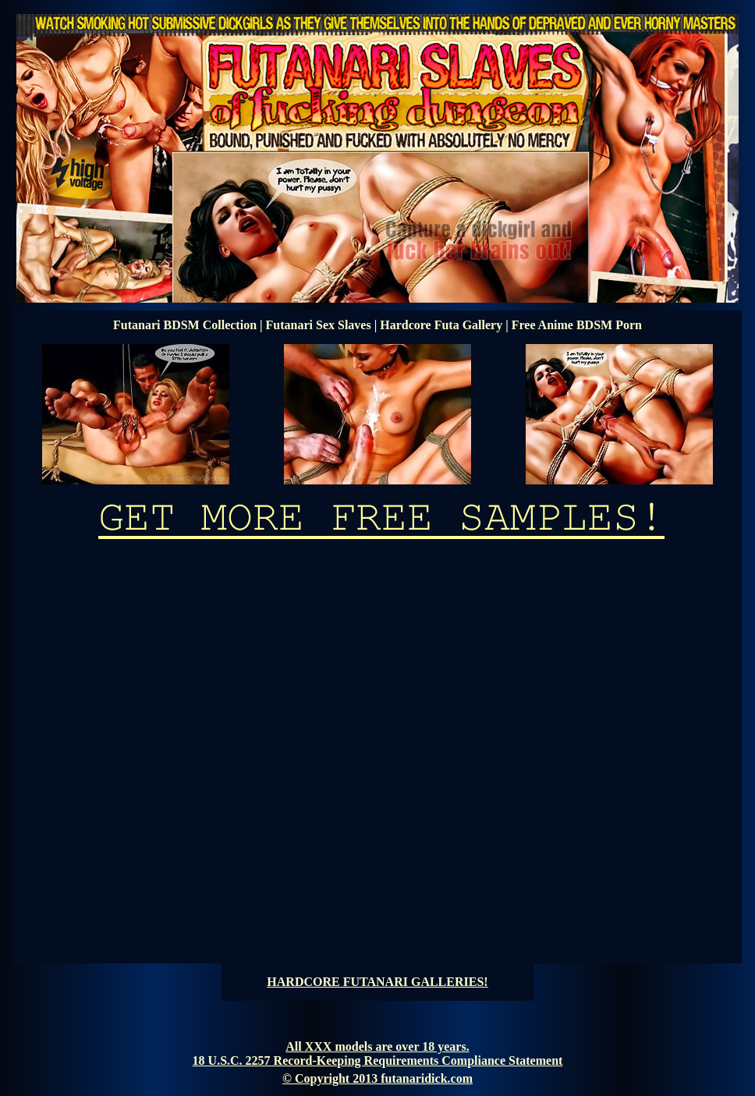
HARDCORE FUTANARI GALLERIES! (377, 981)
